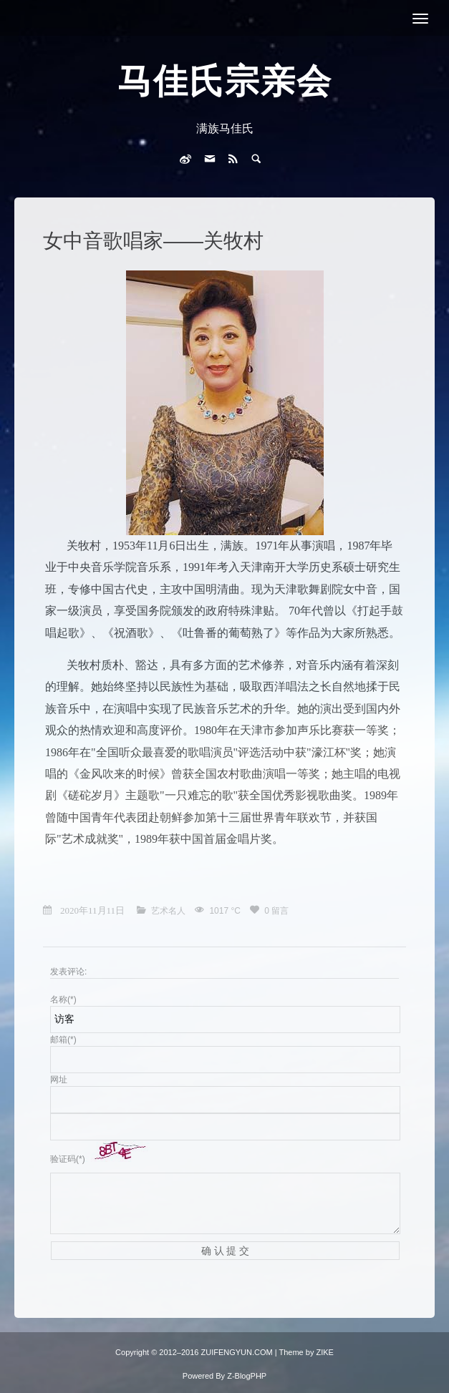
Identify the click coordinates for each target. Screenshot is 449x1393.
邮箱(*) (63, 1040)
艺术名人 (169, 911)
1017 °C (226, 911)
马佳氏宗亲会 (224, 81)
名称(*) (63, 999)
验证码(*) (67, 1159)
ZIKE (324, 1352)
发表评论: (68, 972)
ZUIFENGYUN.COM (238, 1352)
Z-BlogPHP (246, 1376)
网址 (58, 1080)
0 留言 (276, 911)
